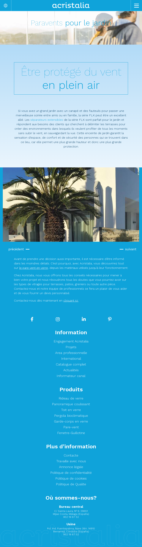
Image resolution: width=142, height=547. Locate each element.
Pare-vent (71, 427)
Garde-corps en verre (71, 421)
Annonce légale (71, 467)
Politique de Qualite (71, 484)
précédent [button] (16, 249)
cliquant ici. (70, 300)
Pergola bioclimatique (71, 415)
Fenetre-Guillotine (71, 433)
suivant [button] (130, 249)
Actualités (71, 370)
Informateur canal (71, 376)
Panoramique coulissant (71, 404)
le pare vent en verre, (34, 268)
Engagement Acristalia (71, 341)
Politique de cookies (71, 478)
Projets (71, 347)
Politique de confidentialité (71, 473)
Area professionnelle (71, 353)
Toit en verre (71, 410)
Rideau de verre (71, 398)
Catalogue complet (71, 364)
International (71, 358)
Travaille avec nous (71, 461)
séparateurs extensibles (46, 120)
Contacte (71, 455)
